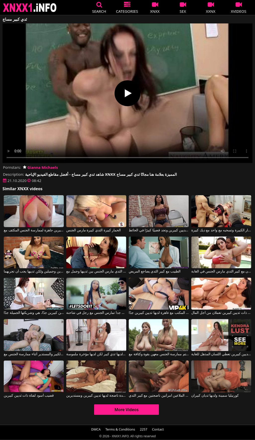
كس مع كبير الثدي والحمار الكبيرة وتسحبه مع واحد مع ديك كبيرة (221, 230)
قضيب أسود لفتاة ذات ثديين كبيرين (29, 396)
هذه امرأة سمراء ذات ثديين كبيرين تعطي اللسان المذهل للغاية (221, 354)
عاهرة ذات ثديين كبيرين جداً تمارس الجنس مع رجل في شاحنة (96, 313)
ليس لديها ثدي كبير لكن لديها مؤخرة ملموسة (96, 354)
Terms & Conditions (120, 429)
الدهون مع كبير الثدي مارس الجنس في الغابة (221, 271)
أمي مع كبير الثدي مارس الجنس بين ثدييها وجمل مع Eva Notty (96, 271)
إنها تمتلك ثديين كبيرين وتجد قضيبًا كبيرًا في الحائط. (159, 230)
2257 (143, 429)
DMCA (96, 429)
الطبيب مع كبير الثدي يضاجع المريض (155, 271)
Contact (158, 429)
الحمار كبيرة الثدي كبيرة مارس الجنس (93, 230)
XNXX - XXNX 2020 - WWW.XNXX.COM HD (29, 7)
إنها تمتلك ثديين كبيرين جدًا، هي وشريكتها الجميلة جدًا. (34, 313)
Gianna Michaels (40, 167)
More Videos (127, 409)
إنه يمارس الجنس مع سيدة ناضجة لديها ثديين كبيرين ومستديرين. (96, 396)
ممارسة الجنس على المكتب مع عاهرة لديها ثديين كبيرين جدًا (159, 313)
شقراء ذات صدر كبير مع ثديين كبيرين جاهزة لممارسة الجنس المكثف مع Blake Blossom (34, 230)
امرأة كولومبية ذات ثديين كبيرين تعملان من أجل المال (221, 313)
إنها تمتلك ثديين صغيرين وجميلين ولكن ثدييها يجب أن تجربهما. (34, 271)
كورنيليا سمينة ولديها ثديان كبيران (215, 396)
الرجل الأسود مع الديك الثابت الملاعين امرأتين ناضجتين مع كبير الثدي (159, 396)
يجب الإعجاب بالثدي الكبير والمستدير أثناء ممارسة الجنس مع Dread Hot (34, 354)
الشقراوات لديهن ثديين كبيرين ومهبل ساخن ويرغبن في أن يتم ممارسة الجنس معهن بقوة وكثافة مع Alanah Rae (159, 354)
